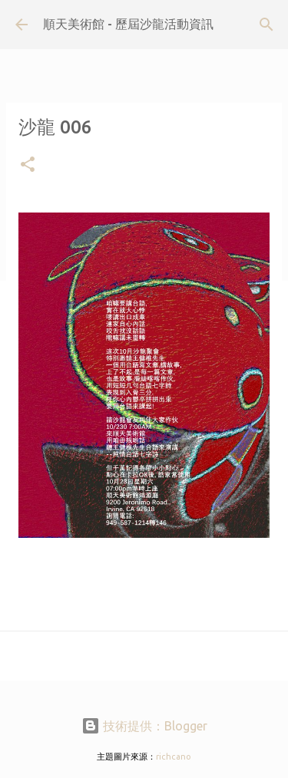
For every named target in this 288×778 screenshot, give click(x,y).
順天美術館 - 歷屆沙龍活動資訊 (128, 24)
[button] (27, 165)
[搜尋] (266, 24)
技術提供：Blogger (144, 726)
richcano (173, 756)
